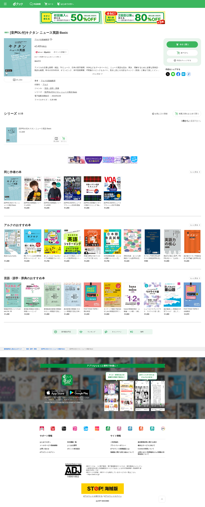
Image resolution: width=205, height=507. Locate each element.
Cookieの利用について (146, 449)
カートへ (184, 53)
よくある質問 (72, 445)
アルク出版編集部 (42, 39)
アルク (45, 84)
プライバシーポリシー (118, 445)
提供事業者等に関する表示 (147, 442)
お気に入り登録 (161, 114)
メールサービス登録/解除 (48, 445)
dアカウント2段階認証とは (119, 449)
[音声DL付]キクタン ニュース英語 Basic (35, 129)
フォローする (51, 39)
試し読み (19, 80)
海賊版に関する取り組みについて (122, 452)
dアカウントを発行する (93, 496)
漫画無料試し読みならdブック (13, 349)
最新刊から (196, 121)
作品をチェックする (184, 60)
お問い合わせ (44, 449)
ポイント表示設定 (73, 449)
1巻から (185, 121)
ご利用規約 (114, 442)
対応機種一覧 (72, 442)
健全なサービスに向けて (146, 445)
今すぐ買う (184, 44)
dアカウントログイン (47, 452)
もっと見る (194, 172)
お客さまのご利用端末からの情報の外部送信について (151, 453)
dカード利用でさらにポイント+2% (47, 57)
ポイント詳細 (59, 52)
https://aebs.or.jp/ (93, 474)
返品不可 (38, 61)
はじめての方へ (45, 442)
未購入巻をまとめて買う (189, 114)
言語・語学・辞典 (51, 88)
